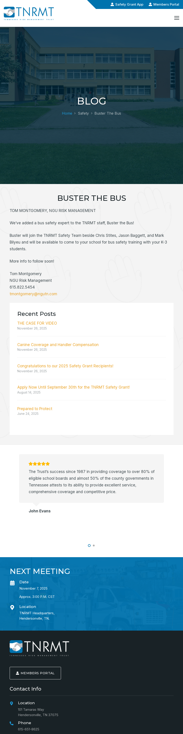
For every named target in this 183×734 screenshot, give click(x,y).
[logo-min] (39, 648)
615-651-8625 (28, 729)
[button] (89, 545)
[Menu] (176, 18)
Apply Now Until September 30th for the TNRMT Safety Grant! (73, 387)
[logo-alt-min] (29, 13)
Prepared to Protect (34, 409)
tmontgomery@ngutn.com (33, 294)
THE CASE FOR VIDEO (37, 323)
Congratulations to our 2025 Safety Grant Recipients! (65, 366)
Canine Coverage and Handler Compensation (58, 344)
